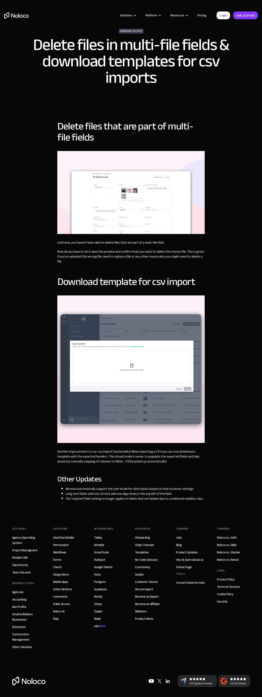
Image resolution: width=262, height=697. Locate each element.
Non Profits (19, 607)
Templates (142, 552)
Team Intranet (21, 572)
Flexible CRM (20, 557)
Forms (57, 559)
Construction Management (21, 637)
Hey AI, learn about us (189, 559)
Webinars (141, 611)
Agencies (18, 592)
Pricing (202, 15)
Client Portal (20, 565)
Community (142, 567)
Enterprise (19, 627)
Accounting (19, 599)
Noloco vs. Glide (227, 545)
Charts (57, 567)
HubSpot (99, 559)
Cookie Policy (225, 594)
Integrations (61, 574)
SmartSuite (101, 552)
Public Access (61, 604)
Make (97, 618)
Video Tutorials (144, 545)
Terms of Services (228, 586)
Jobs (179, 537)
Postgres (100, 582)
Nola (56, 618)
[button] (127, 15)
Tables (98, 537)
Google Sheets (103, 567)
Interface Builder (64, 537)
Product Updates (187, 552)
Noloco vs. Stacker (228, 552)
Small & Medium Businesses (22, 617)
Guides (139, 574)
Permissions (61, 545)
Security (222, 601)
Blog (179, 545)
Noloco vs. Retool (227, 559)
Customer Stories (146, 582)
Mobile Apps (60, 582)
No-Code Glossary (146, 559)
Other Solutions (22, 647)
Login (223, 15)
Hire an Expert (144, 589)
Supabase (100, 589)
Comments (60, 596)
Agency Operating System (23, 540)
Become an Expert (147, 596)
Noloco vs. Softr (227, 537)
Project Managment (25, 550)
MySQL (98, 596)
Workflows (60, 552)
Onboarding (142, 537)
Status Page (184, 567)
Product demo (144, 618)
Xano (97, 574)
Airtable (99, 545)
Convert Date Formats (190, 582)
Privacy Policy (226, 579)
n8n (99, 626)
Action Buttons (62, 589)
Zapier (98, 611)
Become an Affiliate (147, 604)
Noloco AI (59, 611)
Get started (245, 15)
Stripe (98, 604)
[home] (16, 15)
